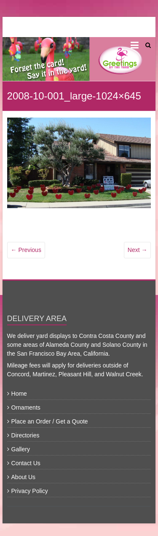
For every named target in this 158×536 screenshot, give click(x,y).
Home (19, 393)
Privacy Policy (29, 491)
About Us (23, 477)
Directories (25, 435)
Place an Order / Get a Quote (49, 421)
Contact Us (25, 463)
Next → (137, 250)
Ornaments (25, 407)
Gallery (20, 449)
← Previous (26, 250)
